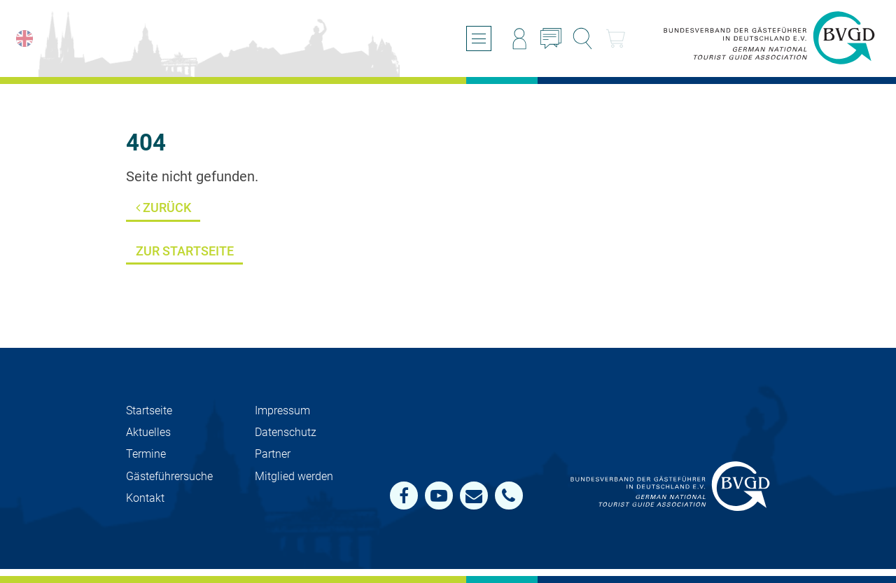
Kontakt (145, 498)
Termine (146, 454)
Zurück (163, 207)
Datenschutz (285, 432)
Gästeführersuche (169, 476)
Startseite (149, 410)
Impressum (282, 410)
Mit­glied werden (294, 476)
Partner (272, 454)
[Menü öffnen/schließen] (478, 38)
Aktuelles (148, 432)
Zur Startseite (185, 251)
